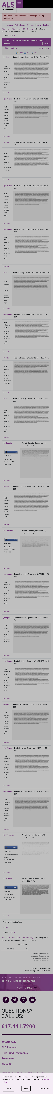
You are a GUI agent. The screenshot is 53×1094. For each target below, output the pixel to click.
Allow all (8, 1089)
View (45, 43)
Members (30, 25)
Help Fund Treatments (15, 1052)
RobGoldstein (8, 835)
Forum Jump (22, 945)
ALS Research (10, 1047)
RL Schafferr (8, 443)
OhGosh (6, 705)
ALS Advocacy (27, 29)
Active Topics (20, 25)
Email (28, 53)
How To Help (27, 987)
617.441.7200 (18, 1026)
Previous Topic (11, 48)
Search (10, 25)
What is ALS (9, 1041)
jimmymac (7, 618)
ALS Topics (16, 29)
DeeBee (6, 57)
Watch (20, 53)
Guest (5, 927)
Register (11, 18)
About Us (7, 1064)
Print (35, 53)
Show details (44, 1089)
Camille (6, 142)
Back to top (6, 93)
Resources (8, 1058)
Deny (26, 1089)
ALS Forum (6, 29)
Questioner (7, 99)
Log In (38, 25)
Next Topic (44, 48)
